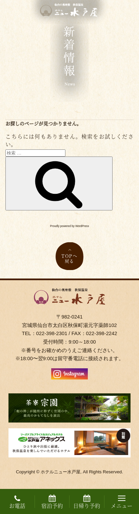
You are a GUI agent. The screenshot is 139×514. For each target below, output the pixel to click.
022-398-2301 (51, 333)
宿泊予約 (52, 502)
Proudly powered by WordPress (69, 226)
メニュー (122, 502)
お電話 (17, 502)
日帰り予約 (86, 502)
